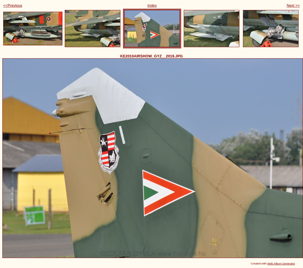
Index (151, 5)
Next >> (293, 5)
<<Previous (12, 5)
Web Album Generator (281, 263)
